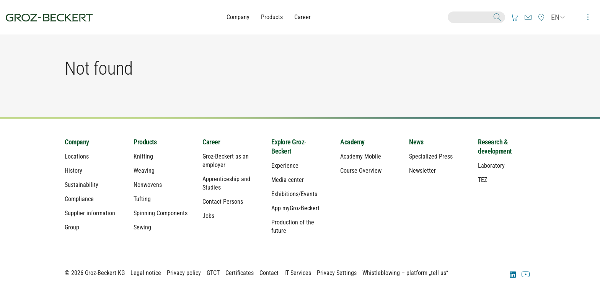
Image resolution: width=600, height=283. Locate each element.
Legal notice (145, 272)
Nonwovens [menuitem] (148, 184)
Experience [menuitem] (284, 165)
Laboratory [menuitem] (491, 165)
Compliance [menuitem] (79, 199)
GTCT (213, 272)
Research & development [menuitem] (495, 146)
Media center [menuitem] (287, 179)
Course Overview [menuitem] (361, 170)
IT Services (297, 272)
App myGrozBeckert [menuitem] (295, 208)
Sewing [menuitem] (142, 227)
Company (238, 17)
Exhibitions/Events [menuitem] (294, 194)
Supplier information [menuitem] (90, 213)
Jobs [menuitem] (208, 215)
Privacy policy (184, 272)
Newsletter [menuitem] (422, 170)
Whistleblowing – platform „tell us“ (405, 272)
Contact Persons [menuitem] (222, 201)
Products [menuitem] (145, 142)
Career (302, 17)
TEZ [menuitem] (482, 179)
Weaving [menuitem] (144, 170)
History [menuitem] (73, 170)
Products (272, 17)
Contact (269, 272)
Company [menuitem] (77, 142)
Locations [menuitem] (77, 156)
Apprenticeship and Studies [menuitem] (226, 183)
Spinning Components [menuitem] (161, 213)
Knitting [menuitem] (143, 156)
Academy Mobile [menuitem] (360, 156)
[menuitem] (514, 17)
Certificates (239, 272)
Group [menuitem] (72, 227)
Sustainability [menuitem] (81, 184)
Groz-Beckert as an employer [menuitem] (225, 160)
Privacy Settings (337, 272)
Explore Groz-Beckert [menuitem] (289, 146)
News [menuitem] (416, 142)
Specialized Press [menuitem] (431, 156)
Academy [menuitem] (352, 142)
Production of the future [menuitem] (292, 226)
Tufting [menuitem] (142, 199)
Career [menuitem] (211, 142)
